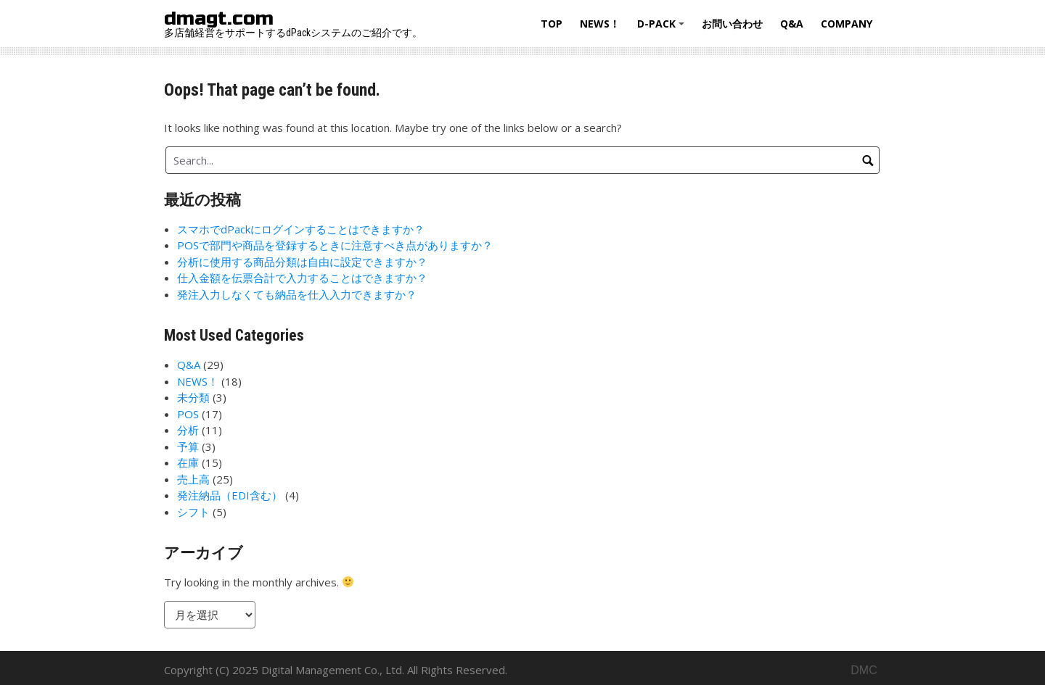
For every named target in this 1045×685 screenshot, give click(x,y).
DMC (864, 670)
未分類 (193, 397)
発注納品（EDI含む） (229, 495)
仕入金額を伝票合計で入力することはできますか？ (302, 277)
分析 (188, 430)
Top (551, 23)
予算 (188, 446)
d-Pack (663, 29)
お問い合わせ (732, 23)
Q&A (791, 23)
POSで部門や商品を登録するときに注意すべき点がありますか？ (335, 245)
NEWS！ (600, 23)
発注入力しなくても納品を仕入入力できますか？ (297, 294)
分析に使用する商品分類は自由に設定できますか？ (302, 261)
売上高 (193, 479)
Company (846, 23)
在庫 (188, 462)
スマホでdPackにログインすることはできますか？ (301, 229)
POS (188, 414)
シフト (193, 512)
